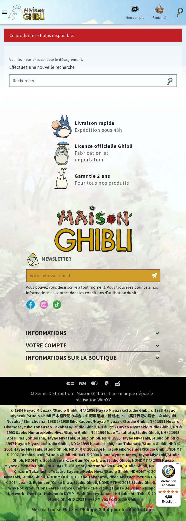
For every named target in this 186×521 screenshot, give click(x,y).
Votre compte (46, 345)
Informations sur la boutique (71, 357)
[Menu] (177, 465)
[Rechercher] (85, 81)
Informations (46, 333)
